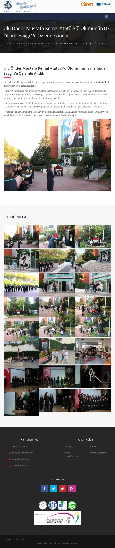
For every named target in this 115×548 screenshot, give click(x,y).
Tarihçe (67, 446)
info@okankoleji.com (22, 452)
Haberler (23, 43)
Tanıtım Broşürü (20, 465)
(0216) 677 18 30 (20, 446)
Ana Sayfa (11, 43)
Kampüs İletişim (98, 452)
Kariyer (93, 446)
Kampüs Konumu (20, 459)
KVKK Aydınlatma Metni (67, 543)
